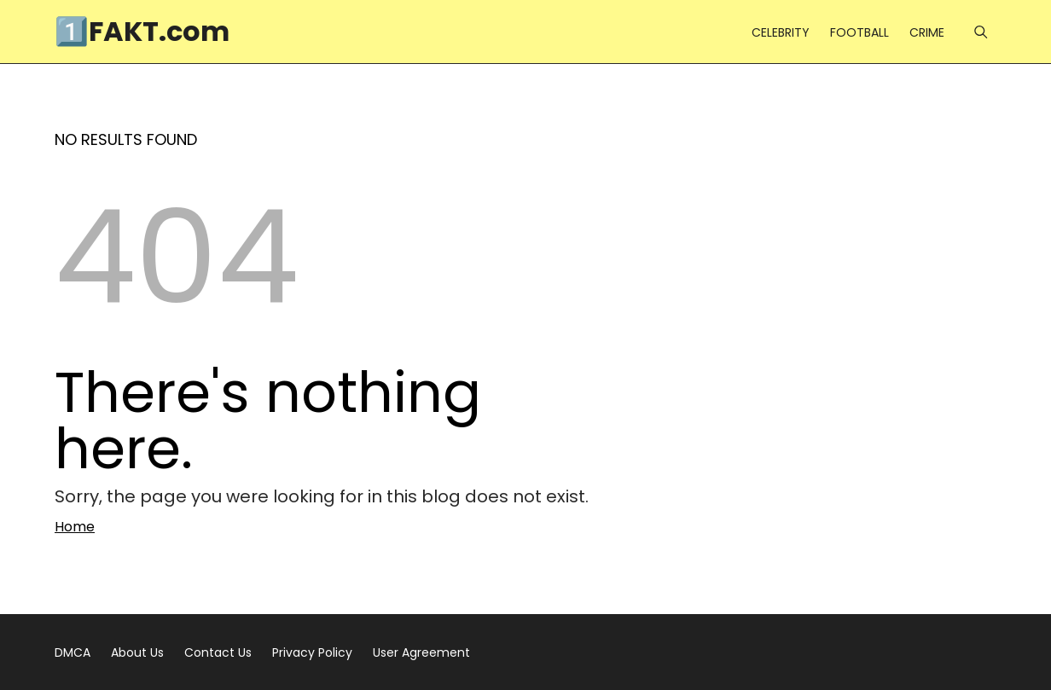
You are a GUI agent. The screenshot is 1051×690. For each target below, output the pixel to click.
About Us (137, 652)
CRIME (926, 32)
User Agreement (421, 652)
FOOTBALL (859, 32)
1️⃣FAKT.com (142, 31)
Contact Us (218, 652)
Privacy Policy (312, 652)
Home (75, 526)
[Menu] (980, 31)
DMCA (72, 652)
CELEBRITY (781, 32)
